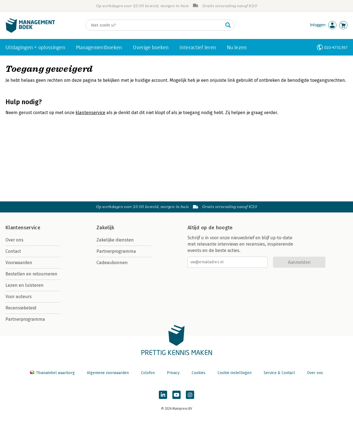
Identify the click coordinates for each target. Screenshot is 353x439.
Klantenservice (23, 228)
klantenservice (90, 112)
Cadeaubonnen (112, 262)
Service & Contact (279, 372)
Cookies (198, 372)
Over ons (14, 240)
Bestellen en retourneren (31, 274)
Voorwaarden (19, 262)
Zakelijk (105, 228)
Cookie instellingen (235, 372)
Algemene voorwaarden (108, 372)
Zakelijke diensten (115, 240)
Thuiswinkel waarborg (53, 372)
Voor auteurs (19, 296)
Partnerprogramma (25, 319)
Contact (13, 251)
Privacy (173, 372)
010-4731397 (335, 47)
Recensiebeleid (21, 308)
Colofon (148, 372)
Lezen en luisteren (25, 285)
